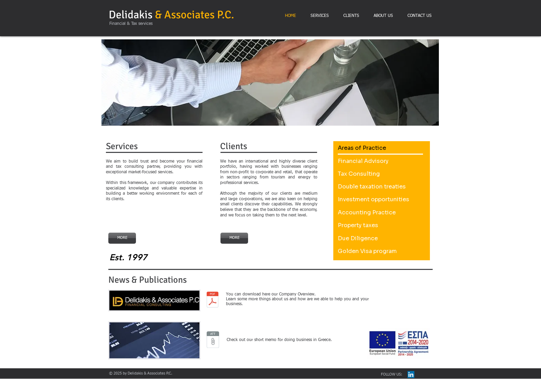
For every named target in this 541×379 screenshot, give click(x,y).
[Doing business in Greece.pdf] (213, 340)
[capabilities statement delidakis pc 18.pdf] (212, 300)
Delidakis (171, 14)
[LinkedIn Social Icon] (410, 374)
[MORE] (122, 238)
